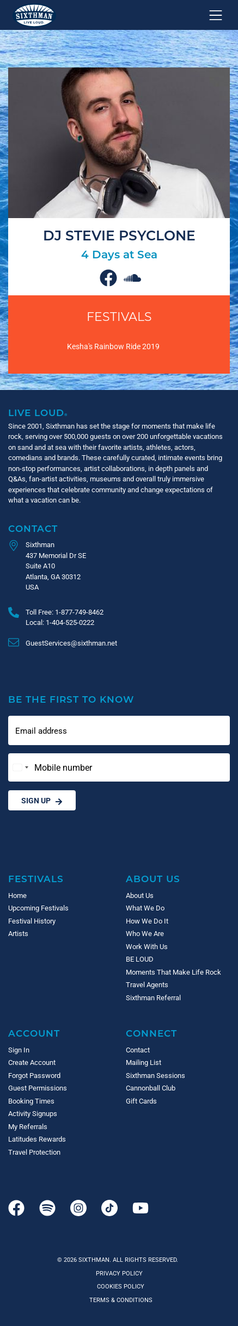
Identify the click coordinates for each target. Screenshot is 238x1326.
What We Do (145, 908)
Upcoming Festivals (38, 908)
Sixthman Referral (153, 997)
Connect (151, 1033)
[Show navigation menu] (215, 15)
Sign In (18, 1050)
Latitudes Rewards (37, 1139)
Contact (33, 528)
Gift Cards (141, 1101)
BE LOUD (140, 959)
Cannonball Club (150, 1088)
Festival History (32, 921)
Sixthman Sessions (155, 1075)
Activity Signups (32, 1113)
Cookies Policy (119, 1286)
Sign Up (42, 800)
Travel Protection (34, 1152)
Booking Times (31, 1101)
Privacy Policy (119, 1273)
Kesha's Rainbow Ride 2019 (113, 346)
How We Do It (147, 921)
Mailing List (143, 1062)
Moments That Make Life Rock (173, 972)
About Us (153, 878)
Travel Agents (147, 984)
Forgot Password (34, 1075)
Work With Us (147, 946)
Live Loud (38, 412)
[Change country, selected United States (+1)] (20, 767)
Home (17, 895)
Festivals (119, 316)
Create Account (32, 1062)
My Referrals (27, 1126)
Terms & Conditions (119, 1300)
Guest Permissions (37, 1088)
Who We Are (145, 933)
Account (34, 1033)
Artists (18, 933)
